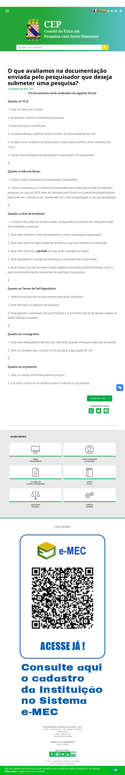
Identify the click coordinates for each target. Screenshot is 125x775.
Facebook (51, 754)
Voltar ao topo (98, 398)
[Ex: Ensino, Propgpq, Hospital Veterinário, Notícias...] (59, 47)
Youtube (68, 754)
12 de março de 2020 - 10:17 (21, 89)
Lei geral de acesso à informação (35, 475)
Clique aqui (10, 771)
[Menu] (7, 11)
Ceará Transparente (35, 452)
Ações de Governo (89, 498)
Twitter (62, 754)
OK (115, 770)
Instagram (57, 754)
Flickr (73, 754)
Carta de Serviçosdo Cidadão (89, 452)
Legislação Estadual (35, 498)
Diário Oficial (89, 475)
